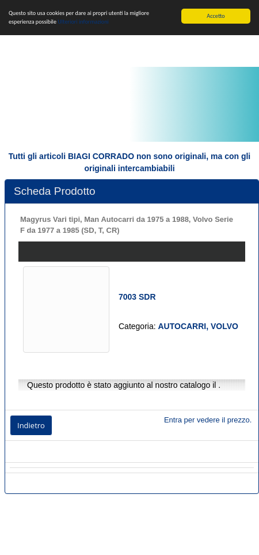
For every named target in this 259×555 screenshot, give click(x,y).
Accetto (215, 16)
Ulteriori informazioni (83, 21)
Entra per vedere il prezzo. (208, 420)
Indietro (31, 425)
